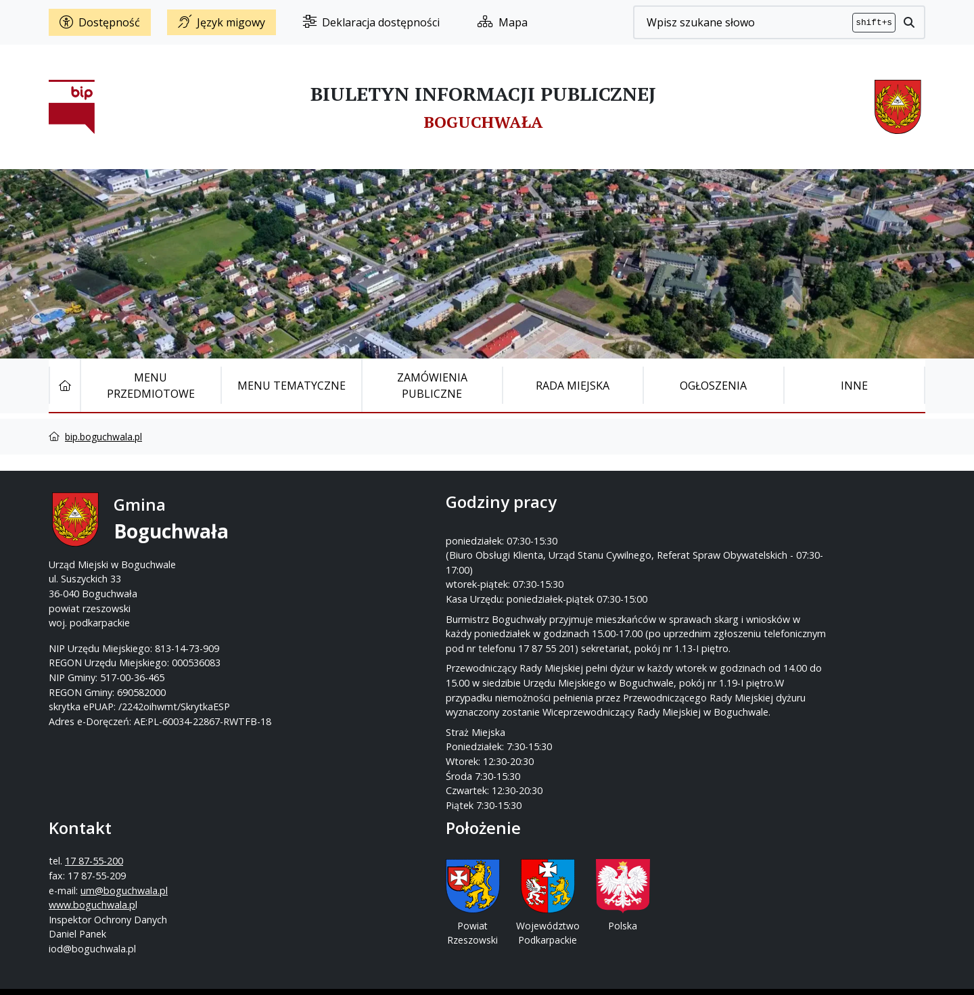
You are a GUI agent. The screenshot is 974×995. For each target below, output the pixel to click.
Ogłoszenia (713, 385)
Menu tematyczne (291, 385)
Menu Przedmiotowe (151, 385)
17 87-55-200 (540, 535)
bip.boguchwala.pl (103, 436)
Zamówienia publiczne (432, 385)
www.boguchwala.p (538, 578)
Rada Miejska (572, 385)
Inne (854, 385)
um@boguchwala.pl (570, 564)
